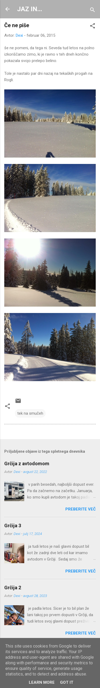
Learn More (42, 682)
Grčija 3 (12, 525)
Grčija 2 (12, 587)
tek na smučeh (30, 413)
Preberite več (80, 509)
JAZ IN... (29, 9)
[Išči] (92, 11)
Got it (66, 682)
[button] (92, 27)
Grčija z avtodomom (26, 463)
